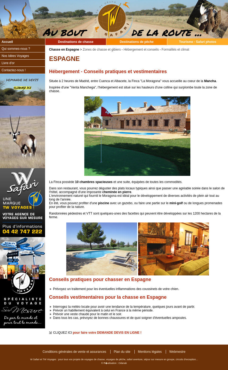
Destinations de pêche (137, 42)
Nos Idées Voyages (15, 56)
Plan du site (122, 352)
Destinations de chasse (75, 42)
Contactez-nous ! (14, 70)
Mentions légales (150, 352)
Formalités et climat (175, 49)
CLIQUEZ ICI (62, 333)
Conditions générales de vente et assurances (74, 352)
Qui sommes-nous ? (16, 49)
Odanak (123, 363)
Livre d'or (8, 63)
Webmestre (177, 352)
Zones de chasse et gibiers (102, 49)
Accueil (7, 42)
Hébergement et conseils (141, 49)
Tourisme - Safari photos (197, 42)
